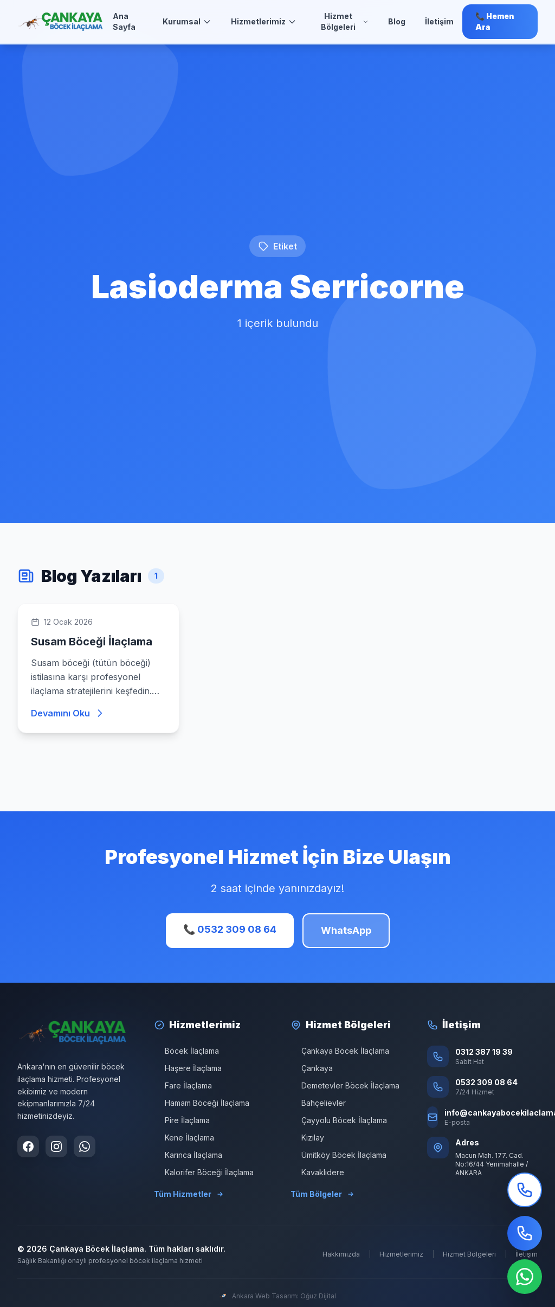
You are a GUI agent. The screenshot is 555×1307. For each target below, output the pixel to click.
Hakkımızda (341, 1254)
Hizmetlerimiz (263, 21)
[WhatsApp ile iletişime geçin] (84, 1146)
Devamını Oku (68, 713)
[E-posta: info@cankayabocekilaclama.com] (482, 1117)
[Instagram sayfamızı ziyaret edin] (56, 1146)
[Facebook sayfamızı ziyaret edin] (28, 1146)
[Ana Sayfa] (60, 22)
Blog (396, 21)
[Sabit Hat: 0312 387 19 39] (482, 1056)
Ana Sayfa (124, 21)
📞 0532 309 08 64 (229, 929)
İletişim (439, 21)
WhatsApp (346, 930)
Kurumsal (187, 21)
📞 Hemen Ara (494, 21)
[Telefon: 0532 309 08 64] (482, 1087)
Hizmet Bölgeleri (345, 21)
